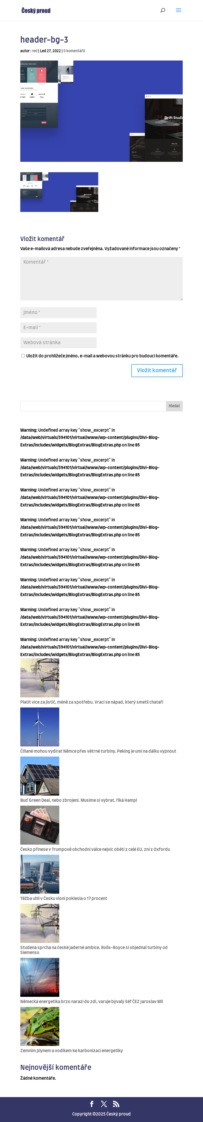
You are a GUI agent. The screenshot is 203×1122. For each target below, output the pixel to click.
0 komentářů (74, 51)
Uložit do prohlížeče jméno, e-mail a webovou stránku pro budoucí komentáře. (102, 356)
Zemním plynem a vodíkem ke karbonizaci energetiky (71, 1051)
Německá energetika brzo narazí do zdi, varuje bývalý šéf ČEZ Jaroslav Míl (91, 1002)
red (34, 51)
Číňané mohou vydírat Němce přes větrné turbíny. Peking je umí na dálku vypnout (98, 751)
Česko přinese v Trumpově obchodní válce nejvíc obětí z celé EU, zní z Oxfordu (95, 849)
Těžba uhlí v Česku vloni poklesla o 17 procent (63, 899)
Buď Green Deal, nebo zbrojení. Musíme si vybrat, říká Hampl (78, 800)
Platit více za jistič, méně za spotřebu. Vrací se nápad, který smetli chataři (91, 702)
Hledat (174, 406)
